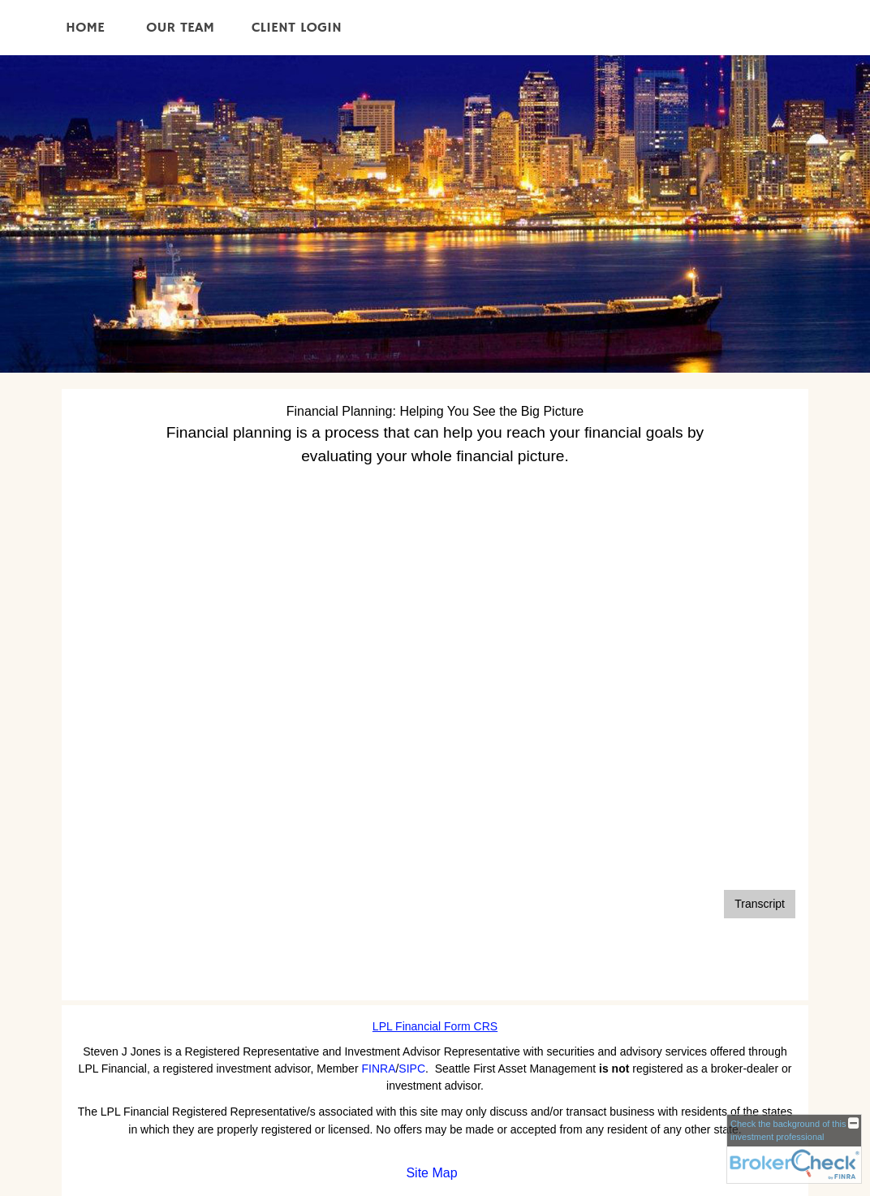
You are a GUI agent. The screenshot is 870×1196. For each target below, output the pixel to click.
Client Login (297, 28)
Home (85, 28)
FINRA (378, 1068)
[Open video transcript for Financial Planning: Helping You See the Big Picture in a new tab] (759, 904)
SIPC (411, 1068)
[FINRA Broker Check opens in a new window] (794, 1149)
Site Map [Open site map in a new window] (431, 1173)
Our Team (180, 28)
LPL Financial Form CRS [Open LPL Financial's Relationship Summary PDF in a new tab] (435, 1026)
